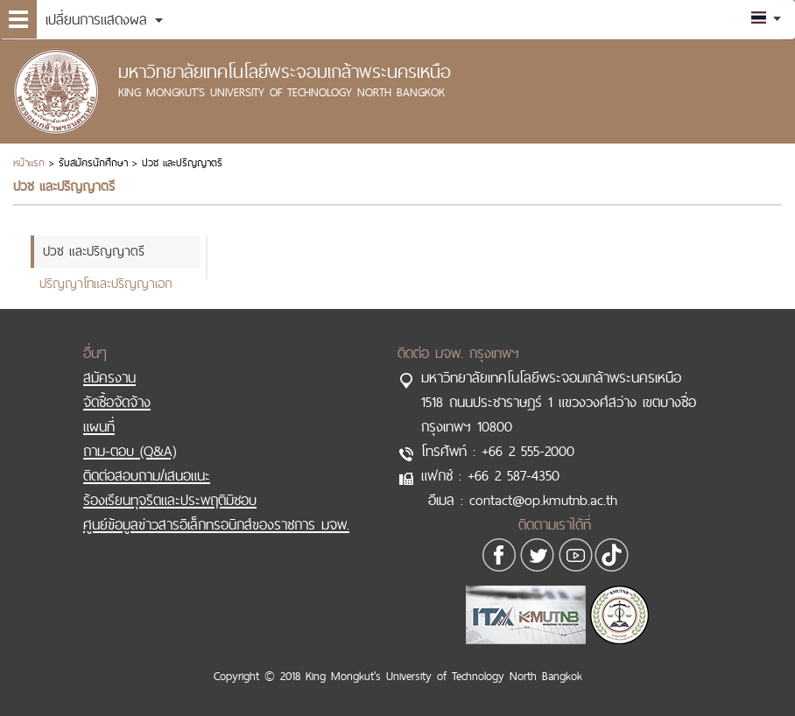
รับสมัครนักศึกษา (93, 163)
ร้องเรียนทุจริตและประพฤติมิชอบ (170, 500)
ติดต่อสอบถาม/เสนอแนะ (146, 475)
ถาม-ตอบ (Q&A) (129, 451)
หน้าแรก (29, 163)
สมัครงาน (109, 377)
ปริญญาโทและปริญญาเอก (105, 283)
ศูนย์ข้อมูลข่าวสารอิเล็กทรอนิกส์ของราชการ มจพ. (216, 524)
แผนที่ (99, 426)
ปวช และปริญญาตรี (93, 251)
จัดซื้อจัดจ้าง (117, 402)
